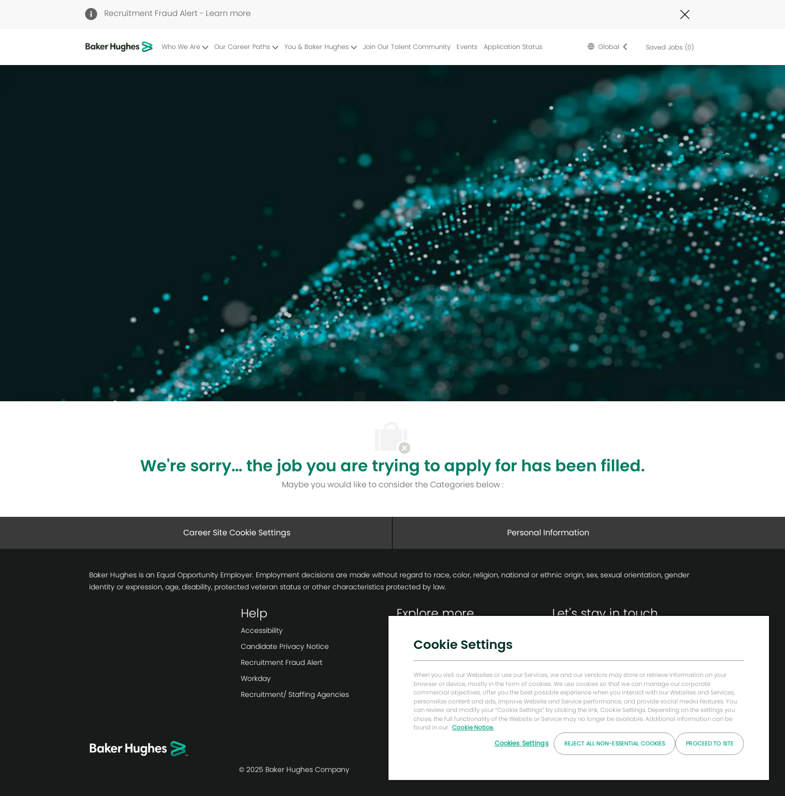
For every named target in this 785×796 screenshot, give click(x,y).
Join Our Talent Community (407, 47)
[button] (608, 47)
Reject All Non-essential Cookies (614, 743)
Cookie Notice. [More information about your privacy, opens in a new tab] (473, 727)
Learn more (228, 13)
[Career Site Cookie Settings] (236, 533)
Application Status (513, 47)
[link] (314, 630)
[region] (578, 697)
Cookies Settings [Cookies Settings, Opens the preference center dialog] (522, 743)
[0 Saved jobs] (668, 47)
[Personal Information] (548, 533)
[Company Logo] (120, 47)
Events (467, 47)
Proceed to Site (709, 743)
